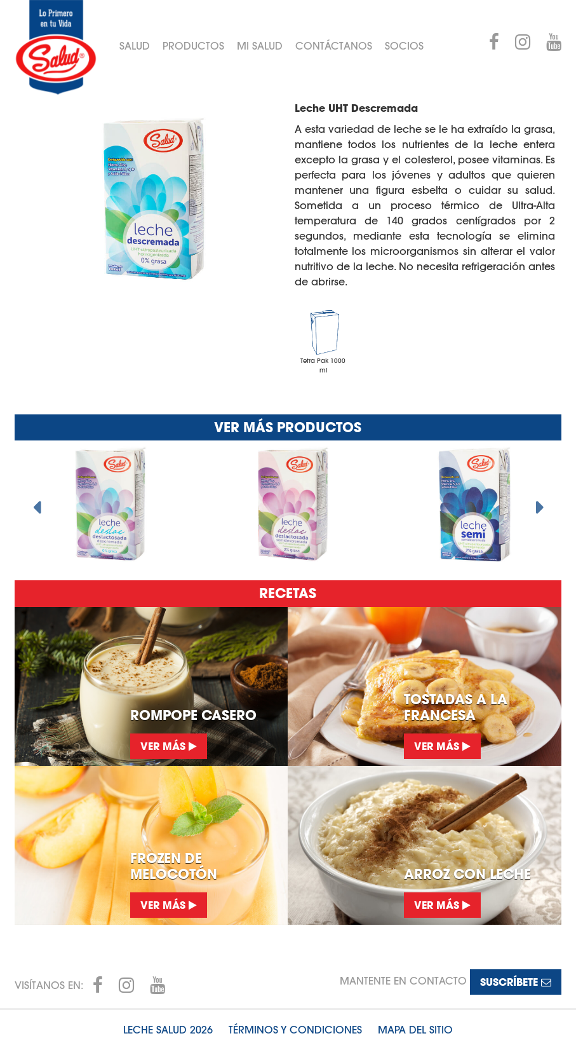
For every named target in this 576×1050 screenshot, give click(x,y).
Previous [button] (36, 504)
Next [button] (539, 504)
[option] (106, 504)
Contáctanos (333, 45)
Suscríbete (515, 981)
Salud (134, 45)
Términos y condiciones (295, 1029)
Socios (404, 45)
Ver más (168, 746)
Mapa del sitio (415, 1029)
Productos (193, 45)
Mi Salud (260, 45)
